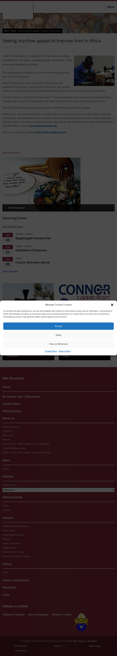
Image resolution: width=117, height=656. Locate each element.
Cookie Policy (51, 351)
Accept (58, 326)
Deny (58, 335)
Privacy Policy (64, 351)
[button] (112, 304)
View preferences (58, 344)
